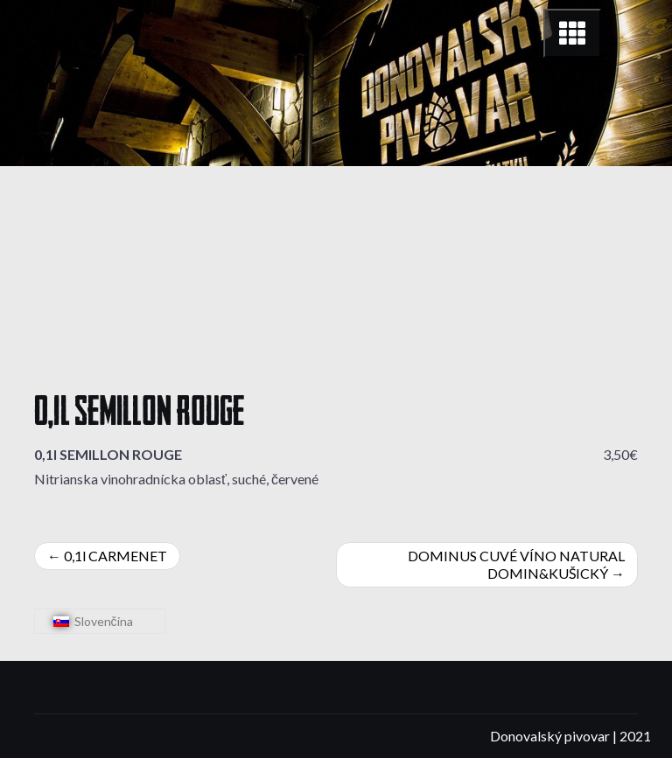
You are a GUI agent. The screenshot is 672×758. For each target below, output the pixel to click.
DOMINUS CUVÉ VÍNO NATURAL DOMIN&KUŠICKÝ (516, 564)
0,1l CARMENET (115, 555)
